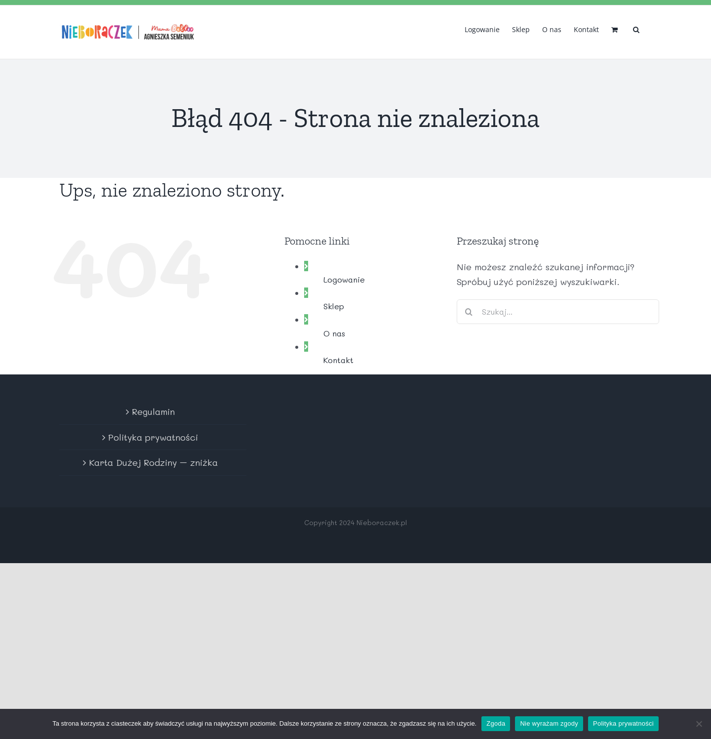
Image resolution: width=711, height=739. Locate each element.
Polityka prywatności (153, 437)
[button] (636, 28)
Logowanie (344, 279)
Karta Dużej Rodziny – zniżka (153, 462)
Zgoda (495, 723)
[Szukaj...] (558, 311)
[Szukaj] (469, 311)
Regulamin (153, 411)
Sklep (333, 306)
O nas (334, 333)
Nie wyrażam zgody (549, 723)
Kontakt (338, 360)
